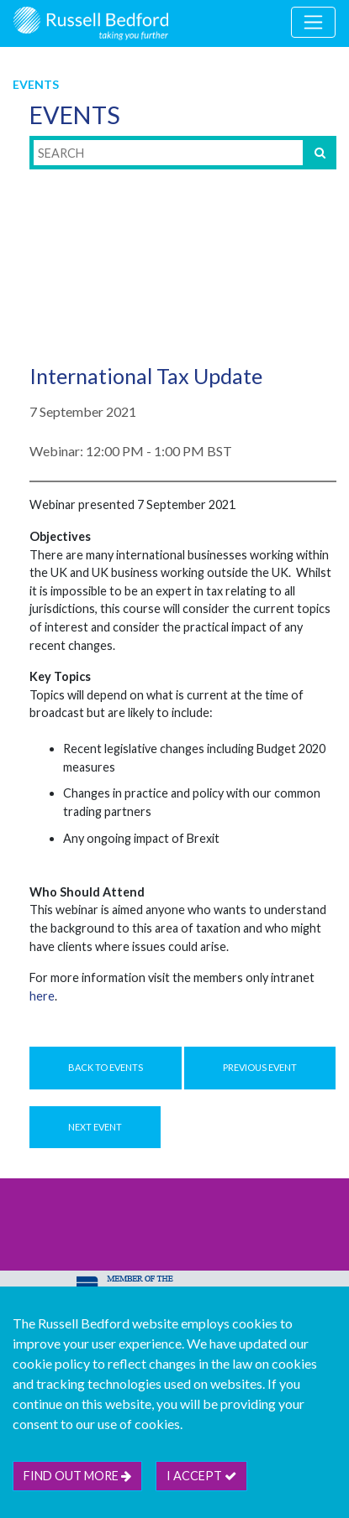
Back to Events (105, 1067)
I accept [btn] (201, 1476)
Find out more (77, 1476)
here (42, 996)
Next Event (95, 1126)
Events (36, 84)
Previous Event (260, 1067)
